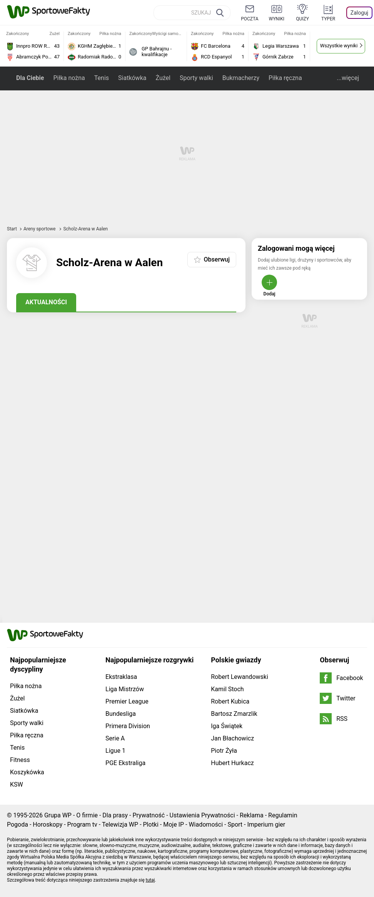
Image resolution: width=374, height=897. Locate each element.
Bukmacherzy (240, 78)
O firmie (87, 815)
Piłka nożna (69, 78)
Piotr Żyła (224, 750)
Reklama (252, 815)
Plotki (151, 824)
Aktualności (46, 302)
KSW (16, 784)
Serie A (115, 738)
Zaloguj (359, 13)
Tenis (101, 78)
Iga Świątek (226, 726)
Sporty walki (196, 78)
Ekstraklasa (121, 676)
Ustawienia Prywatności (202, 815)
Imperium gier (266, 824)
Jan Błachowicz (232, 738)
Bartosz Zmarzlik (234, 713)
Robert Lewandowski (239, 676)
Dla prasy (115, 815)
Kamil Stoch (227, 689)
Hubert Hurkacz (232, 763)
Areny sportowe (40, 229)
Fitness (20, 760)
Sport (234, 824)
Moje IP (173, 824)
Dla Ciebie (30, 78)
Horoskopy (47, 824)
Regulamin (282, 815)
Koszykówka (27, 772)
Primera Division (127, 726)
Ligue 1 (115, 750)
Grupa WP (58, 815)
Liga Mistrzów (124, 689)
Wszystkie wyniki (339, 45)
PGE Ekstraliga (125, 763)
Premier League (127, 701)
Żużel (162, 78)
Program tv (82, 824)
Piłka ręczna (285, 78)
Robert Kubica (230, 701)
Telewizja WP (120, 824)
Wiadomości (206, 824)
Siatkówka (132, 78)
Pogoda (17, 824)
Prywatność (148, 815)
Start (12, 229)
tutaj (150, 880)
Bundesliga (120, 713)
